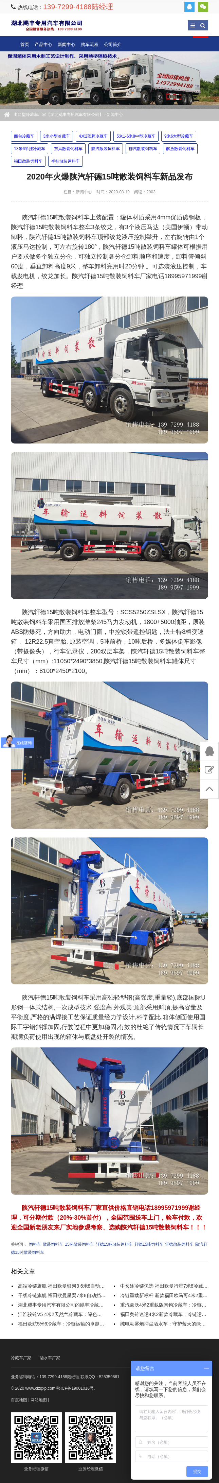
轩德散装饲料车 (179, 1244)
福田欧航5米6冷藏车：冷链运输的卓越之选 (63, 1323)
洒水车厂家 (50, 1358)
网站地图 (39, 1399)
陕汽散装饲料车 (105, 148)
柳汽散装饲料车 (143, 148)
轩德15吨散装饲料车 (114, 1244)
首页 (24, 44)
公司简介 (113, 44)
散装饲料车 (53, 1244)
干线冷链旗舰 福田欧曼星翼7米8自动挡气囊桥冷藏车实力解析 (83, 1295)
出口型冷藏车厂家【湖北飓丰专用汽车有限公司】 (46, 25)
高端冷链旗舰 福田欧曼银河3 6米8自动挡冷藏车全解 (73, 1286)
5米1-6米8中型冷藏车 (136, 136)
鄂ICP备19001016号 (74, 1388)
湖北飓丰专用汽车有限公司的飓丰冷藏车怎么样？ (70, 1305)
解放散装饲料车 (180, 148)
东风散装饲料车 (68, 148)
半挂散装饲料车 (65, 161)
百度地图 (19, 1399)
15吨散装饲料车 (79, 1244)
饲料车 (35, 1244)
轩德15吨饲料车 (148, 1244)
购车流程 (89, 44)
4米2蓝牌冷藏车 (93, 136)
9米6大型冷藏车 (178, 136)
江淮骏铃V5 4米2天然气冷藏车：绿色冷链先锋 (67, 1314)
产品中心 (43, 44)
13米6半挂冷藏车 (29, 148)
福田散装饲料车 (28, 161)
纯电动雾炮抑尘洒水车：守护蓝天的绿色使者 (167, 1323)
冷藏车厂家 (21, 1358)
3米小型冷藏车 (56, 136)
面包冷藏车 (24, 136)
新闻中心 (66, 44)
